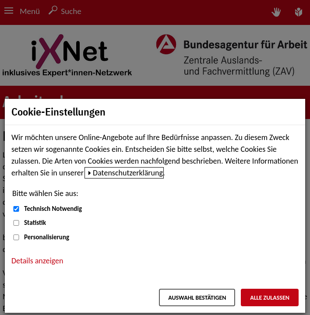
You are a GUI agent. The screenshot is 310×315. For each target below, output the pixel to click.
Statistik (35, 223)
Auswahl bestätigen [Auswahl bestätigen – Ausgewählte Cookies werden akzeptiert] (197, 297)
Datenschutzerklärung (128, 173)
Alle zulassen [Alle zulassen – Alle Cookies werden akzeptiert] (269, 297)
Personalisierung (46, 237)
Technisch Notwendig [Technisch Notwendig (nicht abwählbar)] (53, 209)
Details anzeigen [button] (37, 261)
